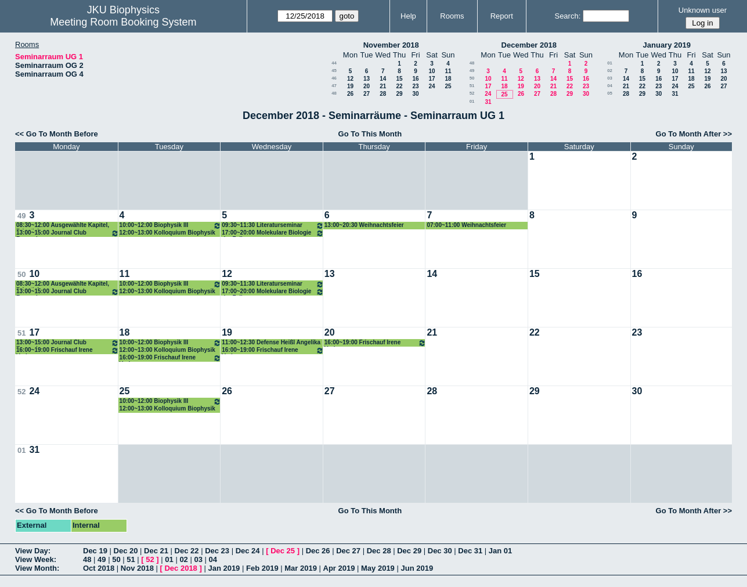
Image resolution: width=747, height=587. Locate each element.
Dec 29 (409, 550)
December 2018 (529, 45)
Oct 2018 (98, 568)
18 (448, 78)
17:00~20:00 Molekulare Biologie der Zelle (273, 233)
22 (399, 86)
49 (472, 70)
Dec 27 (348, 550)
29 (399, 94)
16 (415, 78)
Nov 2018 (137, 568)
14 (383, 78)
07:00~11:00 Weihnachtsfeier (466, 225)
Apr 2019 (339, 568)
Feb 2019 (262, 568)
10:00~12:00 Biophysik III (171, 225)
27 (366, 94)
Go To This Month (370, 133)
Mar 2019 (300, 568)
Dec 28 (379, 550)
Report (501, 16)
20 (366, 86)
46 (334, 78)
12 (350, 78)
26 (350, 94)
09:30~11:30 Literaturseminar (273, 225)
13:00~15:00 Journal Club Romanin (67, 233)
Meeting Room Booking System (123, 22)
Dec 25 (282, 550)
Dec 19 (95, 550)
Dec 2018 (180, 568)
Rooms (452, 16)
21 (383, 86)
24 (431, 86)
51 (472, 85)
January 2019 (667, 45)
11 (448, 71)
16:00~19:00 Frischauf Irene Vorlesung (67, 350)
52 (472, 93)
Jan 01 (500, 550)
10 (431, 71)
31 (488, 102)
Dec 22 (187, 550)
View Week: (35, 559)
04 (609, 85)
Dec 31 (470, 550)
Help (408, 16)
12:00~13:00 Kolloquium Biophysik (167, 232)
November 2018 (391, 45)
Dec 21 (156, 550)
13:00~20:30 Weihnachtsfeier (364, 225)
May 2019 (378, 568)
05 (609, 93)
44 (334, 63)
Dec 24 (248, 550)
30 (415, 94)
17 (431, 78)
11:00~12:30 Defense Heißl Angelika (271, 342)
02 (609, 70)
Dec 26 (318, 550)
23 (415, 86)
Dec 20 (126, 550)
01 (472, 101)
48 (334, 93)
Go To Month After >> (694, 133)
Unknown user (703, 10)
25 (448, 86)
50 (472, 78)
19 (350, 86)
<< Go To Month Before (56, 133)
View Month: (37, 568)
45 (334, 70)
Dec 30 (440, 550)
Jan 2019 (224, 568)
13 (366, 78)
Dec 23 (217, 550)
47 (334, 85)
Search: (567, 16)
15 (399, 78)
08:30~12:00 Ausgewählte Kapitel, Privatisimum (62, 225)
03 (609, 78)
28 (383, 94)
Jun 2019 (416, 568)
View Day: (32, 550)
